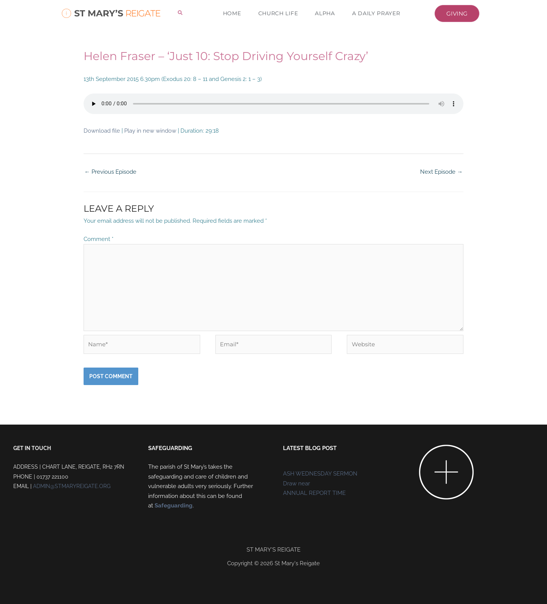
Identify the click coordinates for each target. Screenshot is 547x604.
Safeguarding (174, 505)
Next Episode (441, 171)
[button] (180, 13)
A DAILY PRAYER (376, 13)
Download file (102, 130)
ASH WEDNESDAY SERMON (320, 473)
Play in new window (150, 130)
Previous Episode (110, 171)
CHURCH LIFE (278, 13)
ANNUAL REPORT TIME (314, 493)
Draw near (296, 483)
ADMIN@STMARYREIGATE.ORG (72, 486)
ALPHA (325, 13)
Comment (99, 239)
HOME (232, 13)
